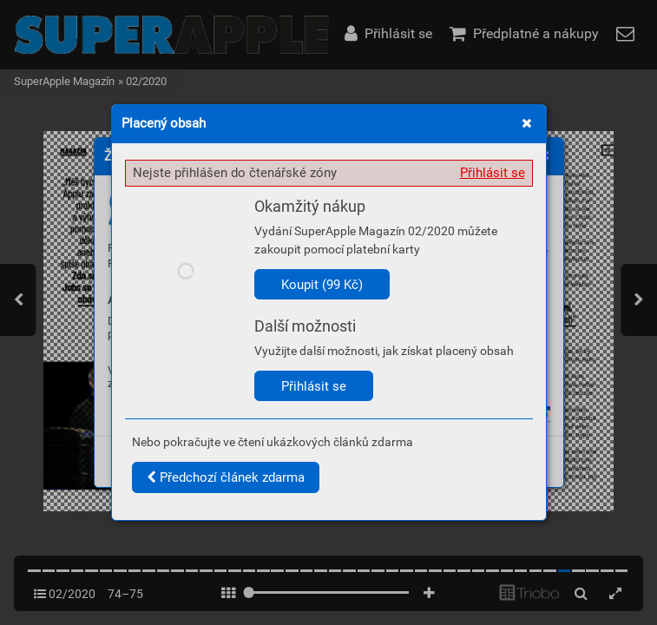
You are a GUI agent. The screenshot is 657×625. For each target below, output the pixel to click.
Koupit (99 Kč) (322, 285)
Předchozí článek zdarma (226, 477)
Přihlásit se (492, 173)
